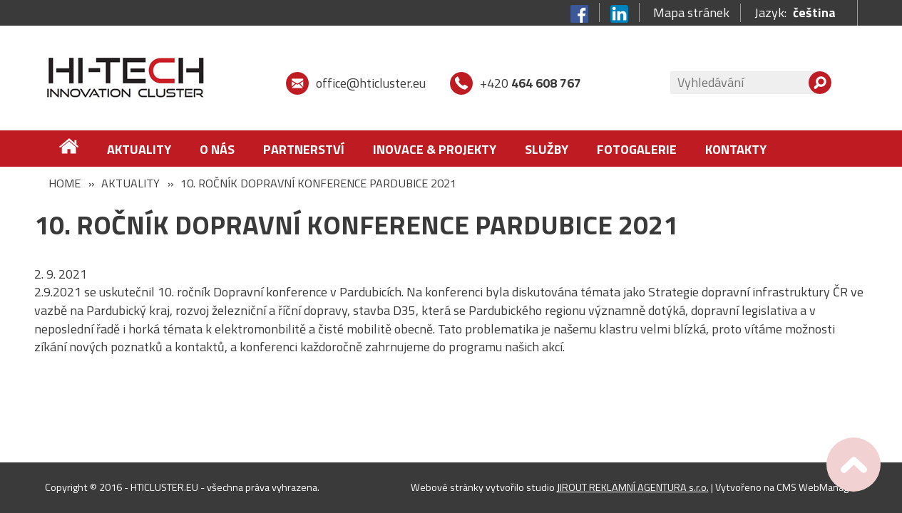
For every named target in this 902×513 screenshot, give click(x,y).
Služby (546, 149)
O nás (217, 149)
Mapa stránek (691, 13)
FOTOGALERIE (637, 149)
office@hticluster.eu (371, 83)
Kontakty (736, 149)
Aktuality (139, 149)
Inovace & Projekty (434, 149)
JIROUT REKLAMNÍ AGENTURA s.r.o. (633, 487)
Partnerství (303, 149)
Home (64, 183)
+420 (530, 83)
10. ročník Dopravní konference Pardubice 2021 (318, 183)
